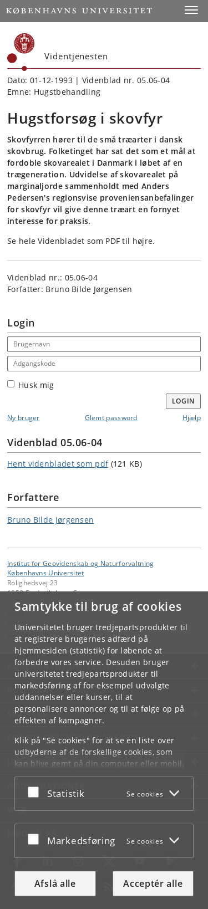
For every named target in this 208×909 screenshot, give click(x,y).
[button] (191, 10)
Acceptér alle (152, 883)
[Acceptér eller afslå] (36, 791)
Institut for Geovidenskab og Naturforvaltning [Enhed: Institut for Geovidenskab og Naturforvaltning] (80, 563)
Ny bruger (23, 417)
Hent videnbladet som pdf (57, 463)
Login (183, 401)
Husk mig (30, 385)
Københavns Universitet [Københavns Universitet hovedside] (45, 572)
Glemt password (111, 417)
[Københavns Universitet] (21, 52)
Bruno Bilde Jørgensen (50, 519)
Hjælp (191, 417)
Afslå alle (55, 883)
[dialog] (104, 750)
